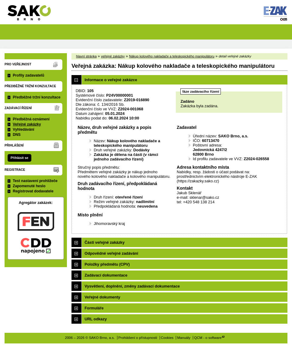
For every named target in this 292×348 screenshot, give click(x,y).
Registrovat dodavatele (33, 191)
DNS (17, 135)
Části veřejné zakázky (105, 242)
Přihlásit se (19, 158)
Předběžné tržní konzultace (37, 97)
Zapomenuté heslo (29, 186)
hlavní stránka (86, 56)
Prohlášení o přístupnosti (137, 337)
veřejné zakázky (113, 56)
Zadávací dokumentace (106, 275)
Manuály (184, 337)
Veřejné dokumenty (102, 297)
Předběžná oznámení (31, 119)
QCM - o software (207, 337)
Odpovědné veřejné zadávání (111, 253)
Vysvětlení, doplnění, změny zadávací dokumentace (132, 286)
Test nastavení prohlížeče (35, 181)
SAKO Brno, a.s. (33, 14)
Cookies (167, 337)
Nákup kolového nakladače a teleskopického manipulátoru (171, 56)
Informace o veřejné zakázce (111, 80)
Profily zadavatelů (28, 75)
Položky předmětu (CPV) (107, 264)
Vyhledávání (23, 129)
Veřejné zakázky (27, 124)
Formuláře (94, 308)
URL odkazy (96, 319)
